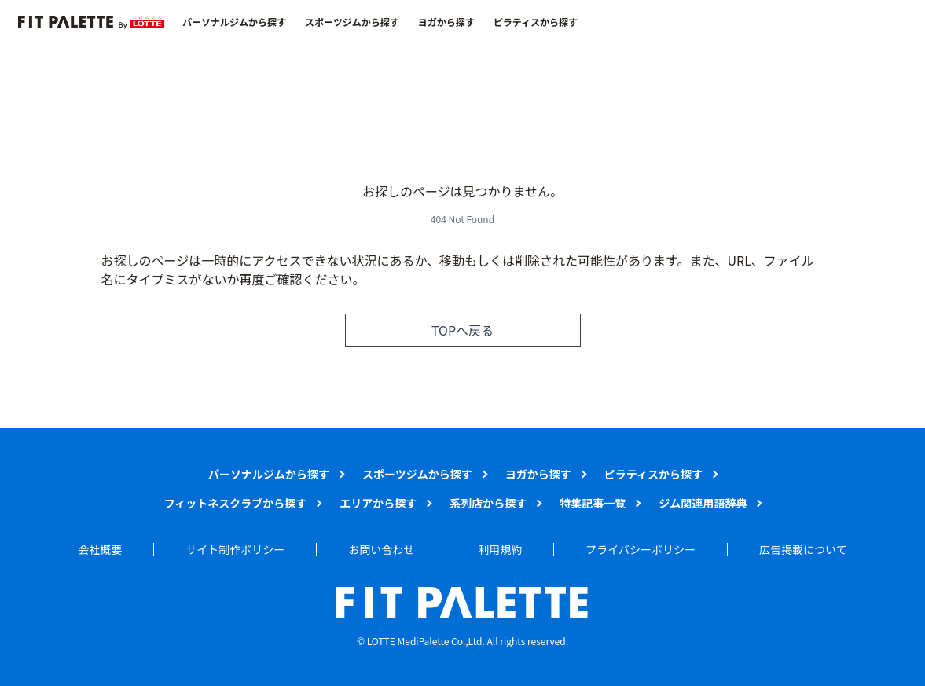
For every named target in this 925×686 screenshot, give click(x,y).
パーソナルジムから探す (234, 22)
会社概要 (100, 549)
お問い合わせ (381, 549)
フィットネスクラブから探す (235, 503)
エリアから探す (378, 503)
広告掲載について (803, 549)
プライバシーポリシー (640, 549)
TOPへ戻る (462, 330)
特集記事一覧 (593, 503)
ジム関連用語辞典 (703, 503)
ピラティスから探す (536, 22)
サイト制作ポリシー (234, 549)
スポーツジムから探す (352, 22)
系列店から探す (488, 503)
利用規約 (500, 549)
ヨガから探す (446, 22)
